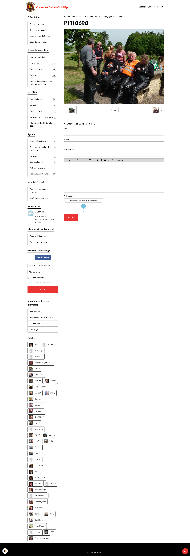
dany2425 (35, 411)
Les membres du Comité (40, 36)
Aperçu (119, 160)
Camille (50, 381)
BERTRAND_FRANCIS (40, 363)
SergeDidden (37, 526)
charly (50, 393)
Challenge (34, 329)
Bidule (34, 369)
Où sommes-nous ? (38, 30)
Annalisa (48, 345)
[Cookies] (5, 551)
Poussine (35, 508)
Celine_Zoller (37, 387)
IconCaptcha (83, 211)
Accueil (142, 6)
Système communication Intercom (40, 190)
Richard (34, 514)
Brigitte (35, 381)
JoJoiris (49, 441)
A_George (36, 351)
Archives (43, 75)
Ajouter (71, 217)
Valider (43, 289)
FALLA (34, 423)
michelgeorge (37, 490)
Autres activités (43, 69)
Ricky (49, 514)
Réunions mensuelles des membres (43, 148)
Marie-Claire (37, 478)
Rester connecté (37, 278)
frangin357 (36, 429)
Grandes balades (43, 99)
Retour (114, 110)
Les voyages (95, 16)
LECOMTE (36, 466)
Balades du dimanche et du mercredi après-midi (43, 82)
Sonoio (34, 532)
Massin (50, 484)
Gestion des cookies (95, 552)
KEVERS (35, 459)
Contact (151, 6)
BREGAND (36, 375)
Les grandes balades (43, 57)
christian (35, 399)
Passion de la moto (38, 236)
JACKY (34, 435)
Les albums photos (80, 16)
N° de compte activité (39, 323)
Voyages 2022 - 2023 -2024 (43, 117)
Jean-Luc (49, 435)
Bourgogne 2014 (110, 16)
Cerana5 (35, 393)
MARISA (35, 484)
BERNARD (36, 357)
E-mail (66, 139)
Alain (34, 345)
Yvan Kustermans (39, 538)
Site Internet (69, 149)
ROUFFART (36, 520)
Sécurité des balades (38, 42)
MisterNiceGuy (38, 496)
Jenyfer (34, 441)
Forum (160, 6)
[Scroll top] (185, 551)
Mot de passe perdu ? (47, 283)
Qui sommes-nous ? (38, 24)
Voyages (43, 105)
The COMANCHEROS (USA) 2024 (43, 124)
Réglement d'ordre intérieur (41, 317)
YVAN (49, 532)
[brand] (47, 7)
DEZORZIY (36, 417)
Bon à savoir (35, 311)
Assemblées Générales (43, 141)
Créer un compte (33, 283)
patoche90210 (37, 502)
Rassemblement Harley (43, 174)
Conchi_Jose (36, 405)
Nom (66, 128)
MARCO (35, 472)
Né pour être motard (38, 242)
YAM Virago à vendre (39, 198)
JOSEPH (35, 447)
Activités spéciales (43, 168)
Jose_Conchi (36, 453)
